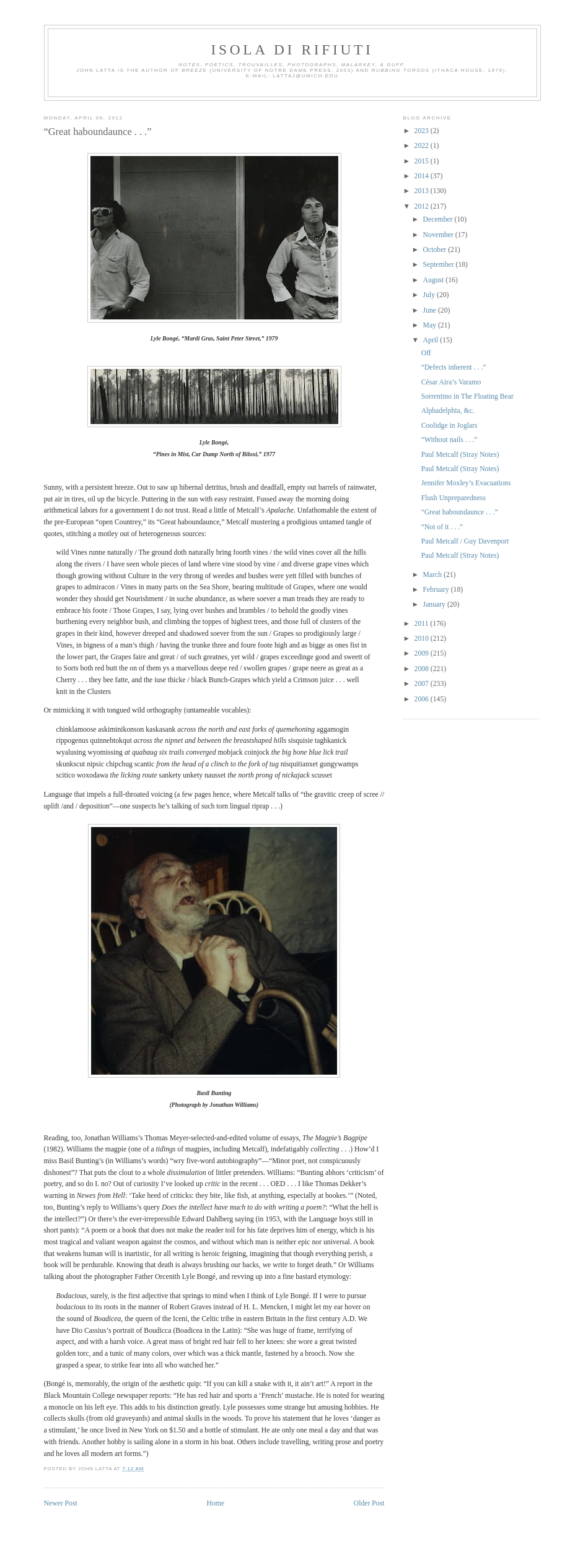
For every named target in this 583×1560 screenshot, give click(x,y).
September (439, 265)
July (430, 295)
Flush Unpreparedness (453, 498)
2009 (422, 653)
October (436, 250)
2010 (422, 639)
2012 (422, 206)
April (432, 340)
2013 (422, 191)
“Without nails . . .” (449, 440)
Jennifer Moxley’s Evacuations (466, 483)
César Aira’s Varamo (451, 382)
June (430, 310)
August (434, 280)
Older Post (369, 1503)
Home (215, 1503)
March (433, 575)
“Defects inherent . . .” (453, 367)
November (439, 235)
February (437, 590)
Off (426, 353)
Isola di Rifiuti (292, 49)
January (435, 604)
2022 (422, 146)
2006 (422, 699)
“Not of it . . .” (442, 527)
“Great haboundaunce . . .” (98, 131)
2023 (422, 131)
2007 (422, 684)
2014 (422, 176)
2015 (422, 161)
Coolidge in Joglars (449, 426)
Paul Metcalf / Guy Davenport (465, 541)
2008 (422, 669)
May (430, 325)
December (439, 219)
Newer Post (60, 1503)
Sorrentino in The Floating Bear (467, 396)
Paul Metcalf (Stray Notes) (460, 455)
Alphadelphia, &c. (448, 411)
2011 (422, 624)
